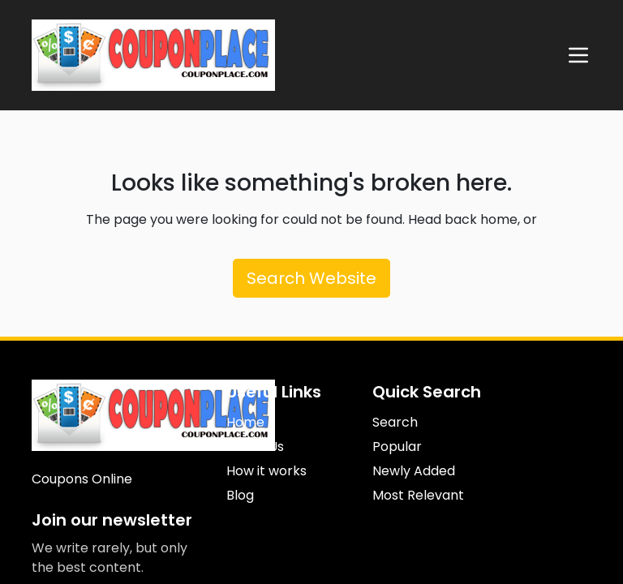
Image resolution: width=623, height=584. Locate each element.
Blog (240, 495)
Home (245, 422)
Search (395, 422)
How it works (266, 471)
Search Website (311, 278)
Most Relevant (418, 495)
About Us (255, 446)
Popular (397, 446)
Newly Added (413, 471)
